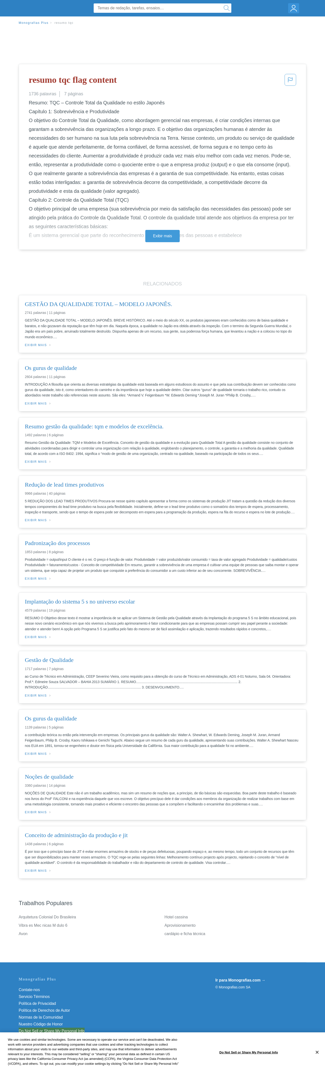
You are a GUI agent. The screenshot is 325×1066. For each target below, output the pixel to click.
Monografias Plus (34, 23)
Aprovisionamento (179, 925)
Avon (23, 934)
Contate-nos (29, 990)
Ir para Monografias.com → (240, 980)
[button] (290, 81)
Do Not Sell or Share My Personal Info (52, 1031)
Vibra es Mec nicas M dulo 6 (43, 925)
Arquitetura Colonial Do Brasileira (47, 917)
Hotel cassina (176, 917)
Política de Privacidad (37, 1003)
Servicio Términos (34, 997)
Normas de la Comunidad (41, 1017)
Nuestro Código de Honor (41, 1024)
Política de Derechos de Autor (44, 1010)
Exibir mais (162, 236)
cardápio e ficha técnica (184, 934)
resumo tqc (64, 23)
